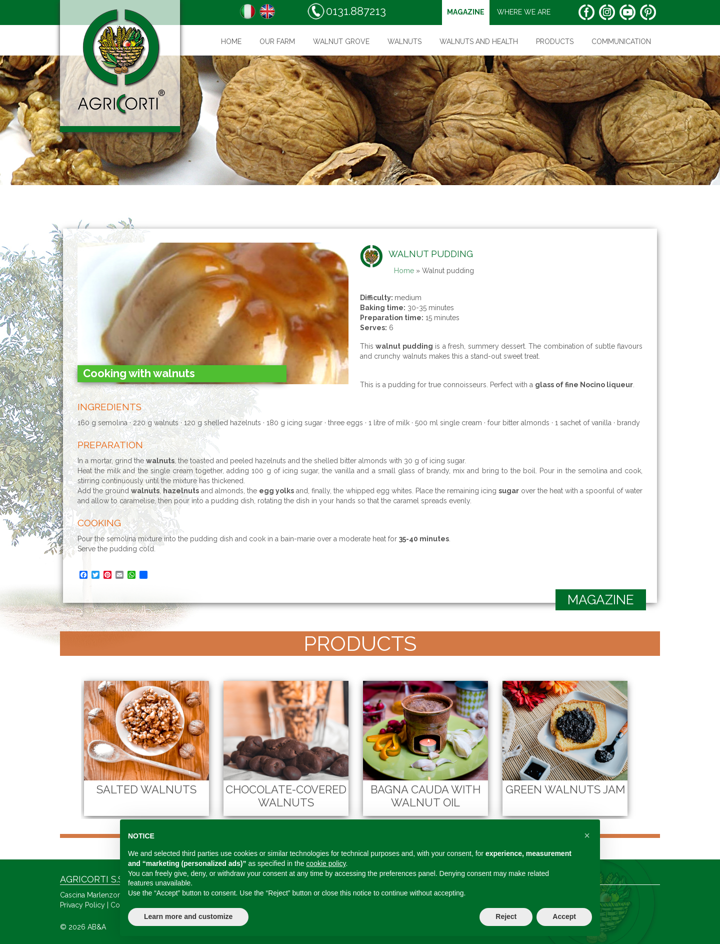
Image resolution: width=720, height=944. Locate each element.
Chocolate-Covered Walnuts (286, 796)
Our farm (277, 42)
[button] (587, 835)
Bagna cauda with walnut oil (425, 796)
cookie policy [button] (326, 863)
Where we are (523, 12)
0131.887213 (346, 11)
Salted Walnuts (146, 789)
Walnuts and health (479, 42)
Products (555, 42)
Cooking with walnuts (139, 373)
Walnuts (405, 42)
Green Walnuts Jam (565, 789)
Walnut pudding (430, 254)
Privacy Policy (82, 905)
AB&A (97, 927)
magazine (465, 12)
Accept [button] (564, 916)
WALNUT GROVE (341, 42)
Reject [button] (506, 916)
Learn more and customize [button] (188, 916)
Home (231, 42)
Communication (621, 42)
